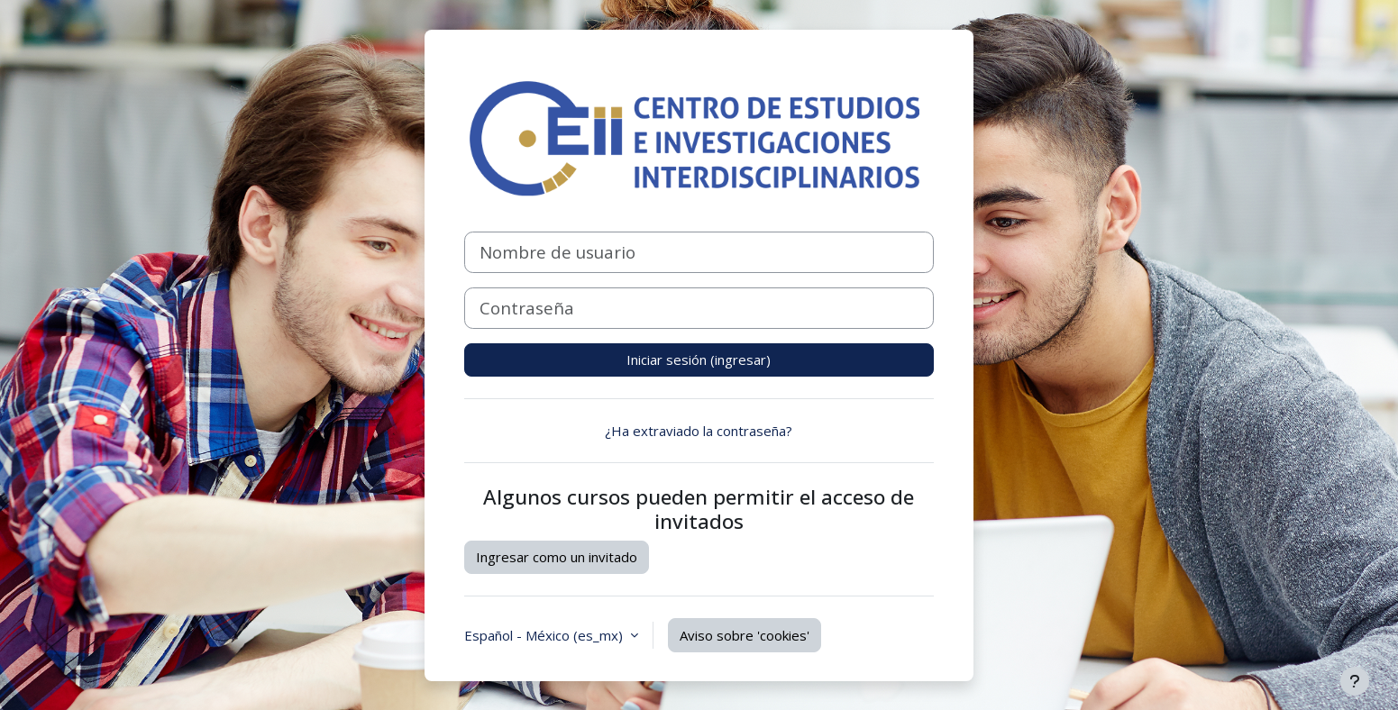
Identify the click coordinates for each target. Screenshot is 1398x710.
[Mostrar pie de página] (1354, 681)
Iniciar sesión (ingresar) (698, 359)
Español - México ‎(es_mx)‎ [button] (545, 635)
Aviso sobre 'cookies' (744, 635)
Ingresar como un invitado (556, 557)
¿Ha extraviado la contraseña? (698, 431)
